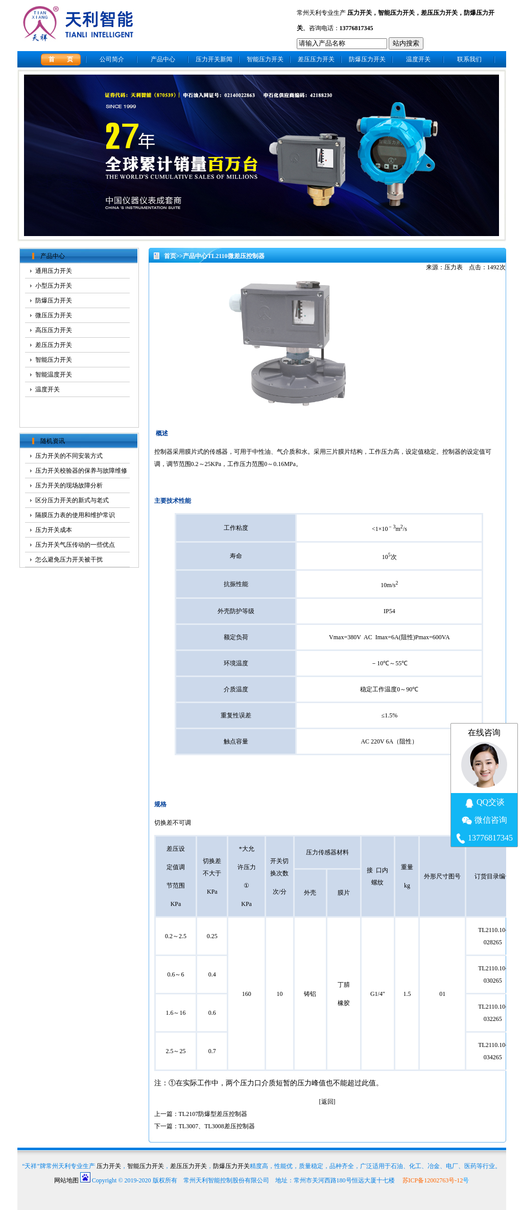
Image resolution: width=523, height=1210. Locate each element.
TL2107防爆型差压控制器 (213, 1114)
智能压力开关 (396, 12)
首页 (170, 256)
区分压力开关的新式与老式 (72, 500)
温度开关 (418, 59)
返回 (327, 1101)
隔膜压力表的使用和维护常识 (75, 515)
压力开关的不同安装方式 (69, 455)
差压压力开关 (439, 12)
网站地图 (66, 1180)
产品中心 (163, 59)
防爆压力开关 (367, 59)
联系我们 (469, 59)
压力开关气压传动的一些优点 (75, 544)
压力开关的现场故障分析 (69, 485)
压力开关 (359, 12)
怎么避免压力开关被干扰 (69, 559)
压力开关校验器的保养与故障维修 (81, 470)
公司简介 (112, 59)
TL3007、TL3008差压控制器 (217, 1126)
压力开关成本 (53, 529)
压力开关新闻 (214, 59)
